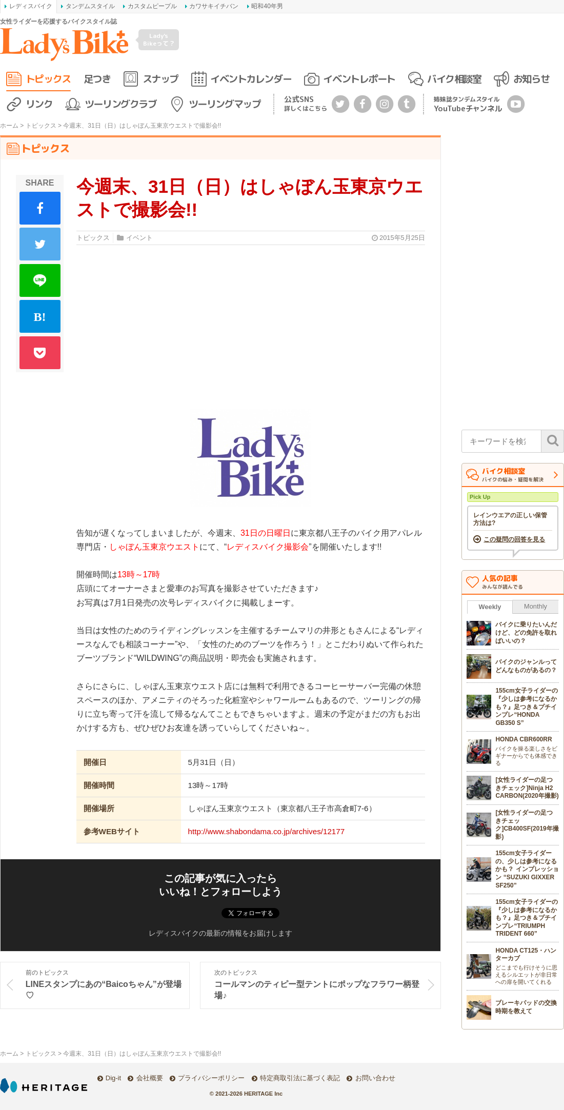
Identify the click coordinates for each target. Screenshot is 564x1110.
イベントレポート (359, 79)
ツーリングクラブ (120, 104)
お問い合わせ (375, 1078)
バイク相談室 (454, 79)
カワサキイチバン (213, 6)
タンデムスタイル (90, 6)
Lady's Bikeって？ (159, 39)
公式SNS (305, 103)
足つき (97, 79)
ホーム (9, 125)
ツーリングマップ (224, 104)
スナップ (160, 79)
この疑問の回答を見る (514, 539)
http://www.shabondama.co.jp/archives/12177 (266, 831)
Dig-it (113, 1078)
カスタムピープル (152, 6)
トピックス (48, 79)
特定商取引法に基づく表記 (300, 1078)
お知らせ (531, 79)
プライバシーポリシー (211, 1078)
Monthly (535, 606)
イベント (139, 237)
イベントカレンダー (250, 79)
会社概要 (149, 1078)
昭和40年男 (267, 6)
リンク (39, 104)
